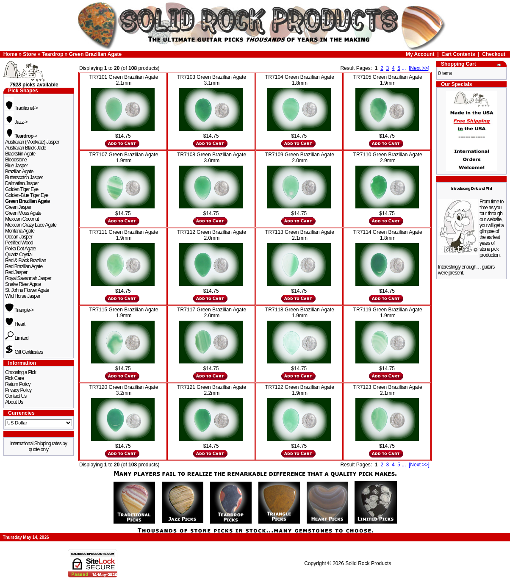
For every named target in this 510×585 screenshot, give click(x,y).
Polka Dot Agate (20, 249)
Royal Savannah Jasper (28, 278)
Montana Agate (19, 231)
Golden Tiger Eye (21, 189)
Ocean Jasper (18, 237)
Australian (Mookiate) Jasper (32, 142)
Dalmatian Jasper (22, 183)
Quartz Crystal (18, 255)
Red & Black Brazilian (25, 260)
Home (10, 54)
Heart (15, 324)
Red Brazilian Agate (23, 266)
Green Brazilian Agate (95, 54)
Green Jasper (18, 207)
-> (21, 136)
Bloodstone (16, 160)
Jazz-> (16, 122)
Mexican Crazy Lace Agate (30, 225)
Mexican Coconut (22, 219)
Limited (16, 338)
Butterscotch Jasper (24, 177)
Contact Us (15, 396)
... (404, 68)
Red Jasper (16, 272)
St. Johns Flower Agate (27, 290)
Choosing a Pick (20, 372)
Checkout (493, 54)
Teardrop (52, 54)
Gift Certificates (24, 352)
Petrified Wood (19, 243)
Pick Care (14, 378)
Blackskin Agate (20, 154)
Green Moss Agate (23, 213)
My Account (420, 54)
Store (29, 54)
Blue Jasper (16, 166)
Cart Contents (458, 54)
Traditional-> (21, 108)
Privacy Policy (18, 390)
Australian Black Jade (25, 148)
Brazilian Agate (19, 172)
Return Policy (17, 384)
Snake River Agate (23, 284)
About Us (14, 402)
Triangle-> (19, 310)
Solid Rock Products (368, 563)
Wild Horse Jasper (22, 296)
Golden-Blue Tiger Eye (26, 195)
